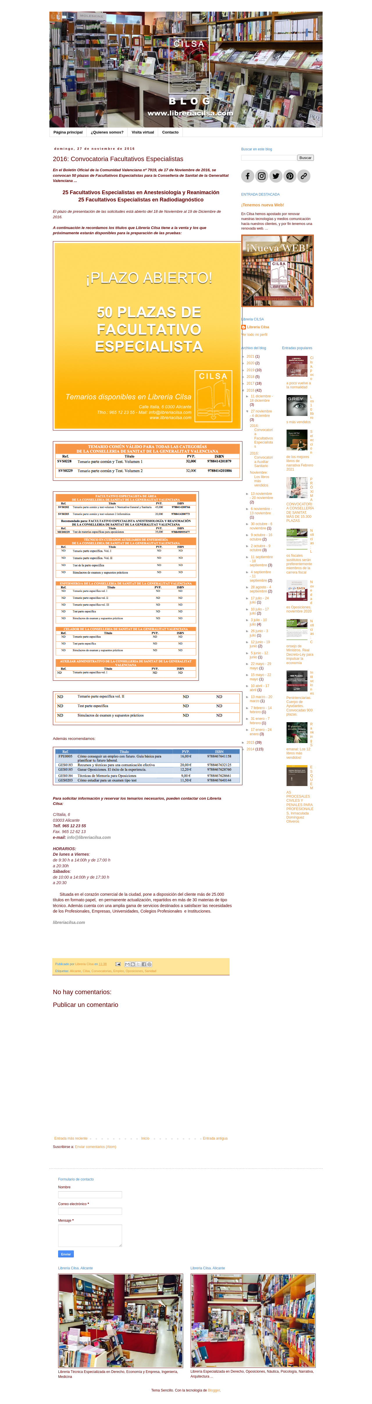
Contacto (170, 132)
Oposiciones (134, 971)
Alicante (75, 971)
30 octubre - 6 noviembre (261, 526)
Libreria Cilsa (258, 327)
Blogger (214, 1390)
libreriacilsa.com (69, 922)
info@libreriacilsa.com (89, 837)
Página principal (68, 132)
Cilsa (86, 971)
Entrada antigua (215, 1138)
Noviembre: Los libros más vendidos (259, 479)
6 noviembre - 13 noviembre (261, 511)
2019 (251, 370)
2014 (251, 749)
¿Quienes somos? (107, 132)
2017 (251, 383)
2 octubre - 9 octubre (260, 548)
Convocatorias (102, 971)
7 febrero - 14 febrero (261, 710)
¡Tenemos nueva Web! (262, 205)
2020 (251, 363)
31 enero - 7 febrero (259, 721)
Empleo (118, 971)
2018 (251, 377)
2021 (251, 356)
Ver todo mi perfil (254, 335)
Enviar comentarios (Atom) (95, 1147)
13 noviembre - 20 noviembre (261, 496)
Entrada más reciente (70, 1138)
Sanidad (150, 971)
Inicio (145, 1138)
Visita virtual (143, 132)
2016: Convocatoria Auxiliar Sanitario (261, 459)
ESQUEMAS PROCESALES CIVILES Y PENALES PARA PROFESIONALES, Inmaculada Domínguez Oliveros (300, 794)
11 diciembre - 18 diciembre (261, 398)
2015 (251, 742)
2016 (251, 390)
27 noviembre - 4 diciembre (261, 413)
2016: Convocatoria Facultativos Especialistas (261, 436)
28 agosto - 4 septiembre (260, 589)
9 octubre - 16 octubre (261, 537)
